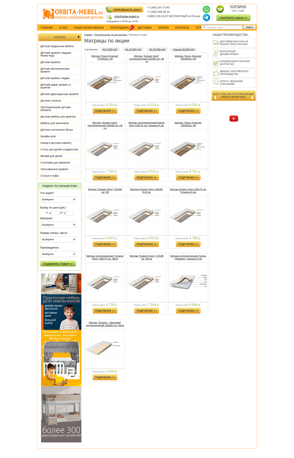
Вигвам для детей (51, 155)
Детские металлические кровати (55, 70)
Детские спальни (50, 100)
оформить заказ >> (234, 17)
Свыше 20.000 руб (183, 49)
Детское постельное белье (56, 129)
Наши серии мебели (89, 27)
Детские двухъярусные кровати (59, 94)
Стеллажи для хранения (55, 162)
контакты (182, 27)
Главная (47, 27)
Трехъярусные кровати (54, 169)
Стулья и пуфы (49, 175)
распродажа (122, 28)
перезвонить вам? (123, 9)
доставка (145, 27)
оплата (163, 27)
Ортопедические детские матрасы (55, 108)
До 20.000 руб (157, 49)
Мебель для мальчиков (54, 123)
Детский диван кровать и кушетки (55, 86)
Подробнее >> (105, 110)
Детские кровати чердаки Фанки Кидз (55, 54)
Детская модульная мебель (57, 46)
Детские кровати (50, 62)
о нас (63, 27)
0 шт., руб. (238, 8)
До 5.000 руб (110, 49)
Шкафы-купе (48, 136)
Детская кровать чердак (54, 78)
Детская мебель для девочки (58, 116)
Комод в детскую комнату (55, 142)
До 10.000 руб (133, 49)
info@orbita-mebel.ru (127, 16)
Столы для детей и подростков (59, 149)
